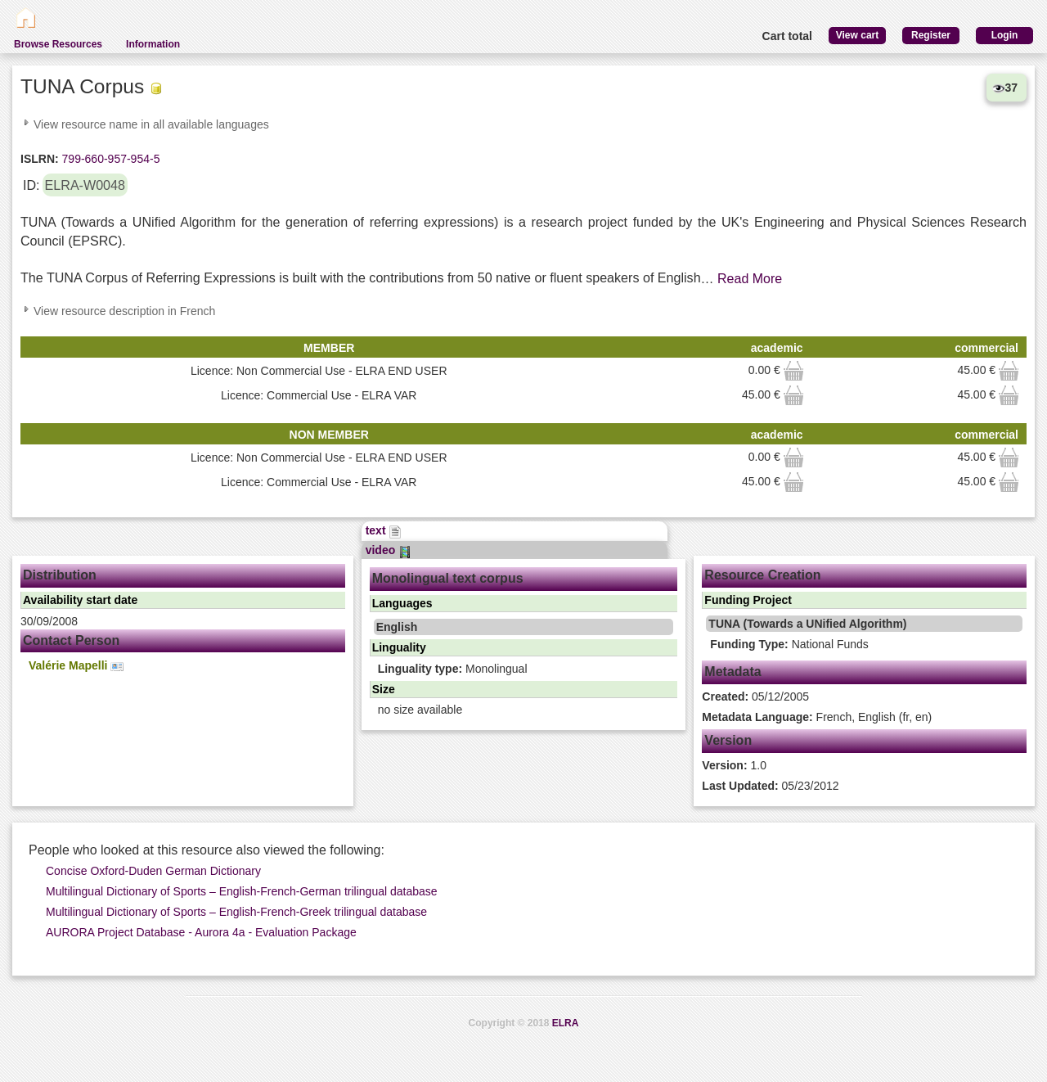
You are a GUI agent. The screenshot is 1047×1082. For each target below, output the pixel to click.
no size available (420, 709)
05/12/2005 (755, 696)
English (397, 626)
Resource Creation (762, 575)
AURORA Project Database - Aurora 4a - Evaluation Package (201, 932)
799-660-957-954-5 (109, 158)
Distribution (60, 575)
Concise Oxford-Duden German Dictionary (153, 870)
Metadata (732, 672)
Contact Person (71, 640)
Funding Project (748, 599)
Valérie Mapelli (76, 666)
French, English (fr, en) (817, 717)
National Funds (789, 644)
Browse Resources (58, 44)
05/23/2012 (770, 785)
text (384, 530)
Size (383, 689)
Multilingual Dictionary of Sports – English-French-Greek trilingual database (236, 911)
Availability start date (80, 599)
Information (153, 44)
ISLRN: (39, 158)
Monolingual (453, 668)
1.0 (734, 765)
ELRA (565, 1023)
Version (728, 740)
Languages (402, 603)
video (388, 550)
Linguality (399, 647)
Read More (749, 279)
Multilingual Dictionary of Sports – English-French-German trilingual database (242, 891)
